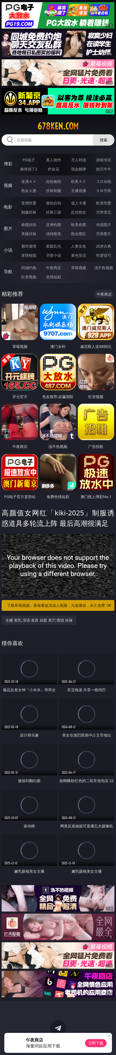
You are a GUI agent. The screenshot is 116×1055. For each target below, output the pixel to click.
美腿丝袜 (28, 233)
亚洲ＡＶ (28, 181)
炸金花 (53, 169)
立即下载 (95, 1043)
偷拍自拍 (53, 202)
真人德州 (53, 159)
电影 (8, 207)
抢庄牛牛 (103, 169)
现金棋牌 (78, 169)
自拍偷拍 (53, 181)
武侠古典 (103, 246)
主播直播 (78, 190)
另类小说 (53, 255)
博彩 (8, 164)
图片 (8, 228)
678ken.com (58, 126)
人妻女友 (78, 246)
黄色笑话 (78, 255)
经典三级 (53, 212)
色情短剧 (53, 276)
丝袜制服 (53, 190)
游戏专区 (103, 159)
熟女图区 (78, 233)
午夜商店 (53, 267)
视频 (8, 185)
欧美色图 (78, 224)
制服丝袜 (28, 212)
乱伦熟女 (78, 212)
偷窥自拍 (28, 224)
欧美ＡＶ (78, 181)
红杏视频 (28, 276)
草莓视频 (78, 267)
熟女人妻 (28, 190)
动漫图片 (103, 224)
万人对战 (78, 159)
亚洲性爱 (28, 202)
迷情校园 (28, 255)
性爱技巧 (103, 255)
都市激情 (28, 246)
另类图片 (103, 233)
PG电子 (28, 159)
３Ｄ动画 (103, 181)
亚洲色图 (53, 224)
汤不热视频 (103, 267)
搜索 (103, 139)
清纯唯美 (53, 233)
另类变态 (103, 212)
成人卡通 (78, 202)
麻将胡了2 (28, 169)
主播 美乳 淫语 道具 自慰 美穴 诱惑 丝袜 (38, 620)
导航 (8, 272)
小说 (8, 250)
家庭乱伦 (53, 246)
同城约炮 (28, 267)
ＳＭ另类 (103, 190)
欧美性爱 (103, 202)
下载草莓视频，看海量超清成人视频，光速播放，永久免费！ (59, 605)
